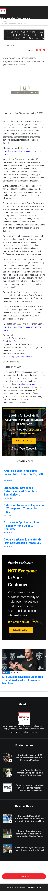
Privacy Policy (23, 732)
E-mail (4, 867)
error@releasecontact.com (30, 384)
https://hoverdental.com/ (22, 356)
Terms (12, 732)
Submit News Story (24, 441)
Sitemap (34, 732)
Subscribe (24, 876)
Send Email (13, 341)
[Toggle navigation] (4, 22)
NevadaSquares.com (20, 887)
